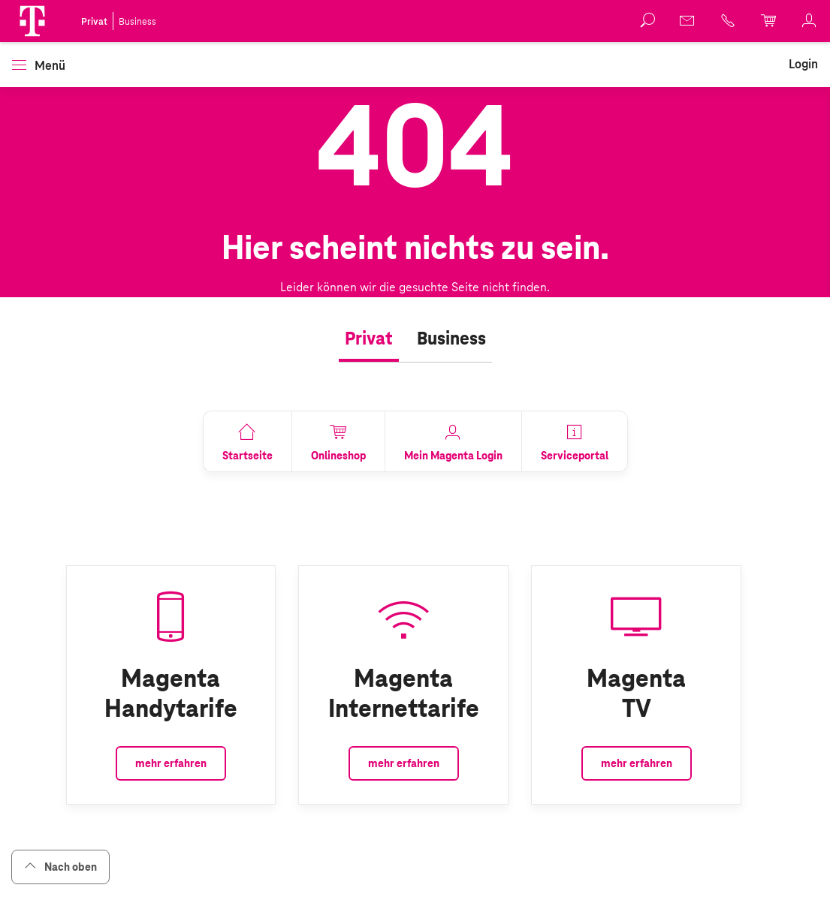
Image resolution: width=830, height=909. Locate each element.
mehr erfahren (171, 763)
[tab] (369, 339)
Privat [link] (94, 22)
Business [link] (137, 22)
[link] (688, 20)
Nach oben (60, 866)
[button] (32, 21)
